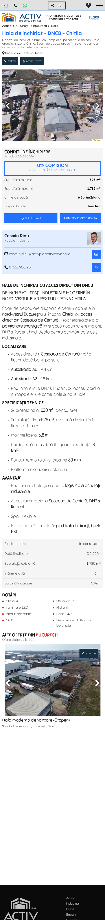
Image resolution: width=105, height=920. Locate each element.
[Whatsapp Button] (25, 5)
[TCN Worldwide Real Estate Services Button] (94, 18)
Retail (70, 909)
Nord (55, 25)
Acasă (6, 25)
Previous (7, 105)
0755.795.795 (15, 4)
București (22, 25)
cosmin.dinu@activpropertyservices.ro (37, 254)
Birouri (71, 914)
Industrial (73, 903)
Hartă (10, 60)
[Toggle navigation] (99, 5)
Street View (32, 60)
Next (97, 105)
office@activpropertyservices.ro (6, 4)
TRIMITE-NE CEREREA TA (80, 218)
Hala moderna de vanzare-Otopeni (36, 720)
